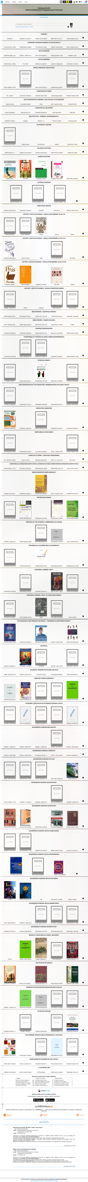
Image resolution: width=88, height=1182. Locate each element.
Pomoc (20, 2)
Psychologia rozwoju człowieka (21, 1085)
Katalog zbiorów (44, 17)
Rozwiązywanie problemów (59, 1080)
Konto (26, 2)
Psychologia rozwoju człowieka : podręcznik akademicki (63, 1084)
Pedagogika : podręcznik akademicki (41, 1085)
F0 (74, 1)
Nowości (7, 2)
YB (67, 1)
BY (70, 1)
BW (64, 1)
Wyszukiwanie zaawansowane (22, 26)
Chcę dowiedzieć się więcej (37, 1180)
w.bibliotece (39, 1109)
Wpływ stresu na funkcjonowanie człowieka (24, 1149)
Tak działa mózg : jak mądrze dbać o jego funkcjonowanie (64, 1082)
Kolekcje (31, 26)
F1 (77, 1)
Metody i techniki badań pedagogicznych (23, 1080)
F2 (80, 1)
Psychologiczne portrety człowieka (22, 1081)
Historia (14, 2)
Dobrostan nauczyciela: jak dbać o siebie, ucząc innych (27, 1127)
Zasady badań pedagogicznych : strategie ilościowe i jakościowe (27, 1084)
